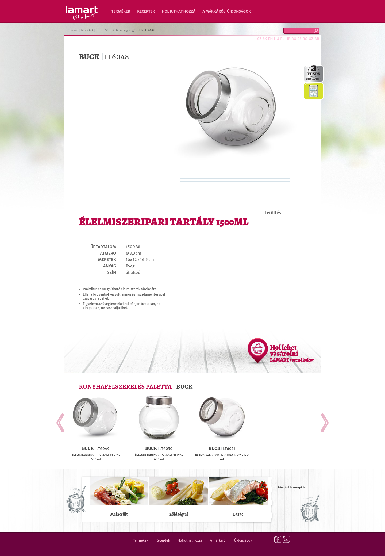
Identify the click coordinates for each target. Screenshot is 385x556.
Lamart (82, 13)
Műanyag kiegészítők (129, 30)
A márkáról (213, 11)
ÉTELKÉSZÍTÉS (104, 30)
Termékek (120, 11)
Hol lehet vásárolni (292, 353)
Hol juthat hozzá (178, 11)
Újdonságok (239, 11)
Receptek (146, 11)
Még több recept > (291, 487)
